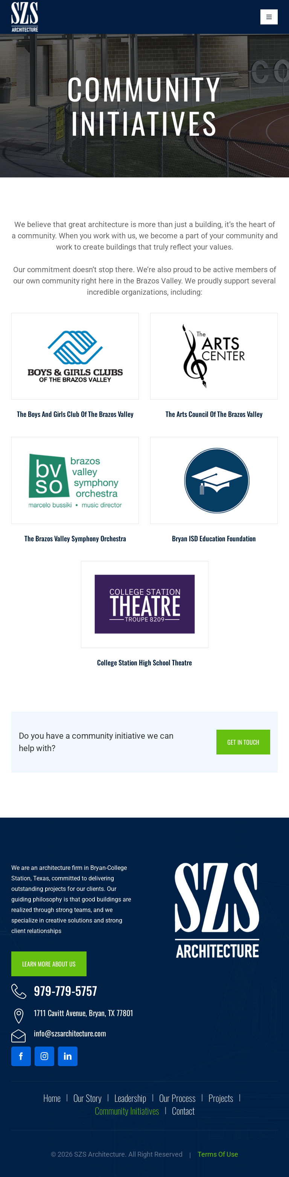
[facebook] (21, 1056)
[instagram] (44, 1056)
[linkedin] (68, 1056)
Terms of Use (218, 1154)
